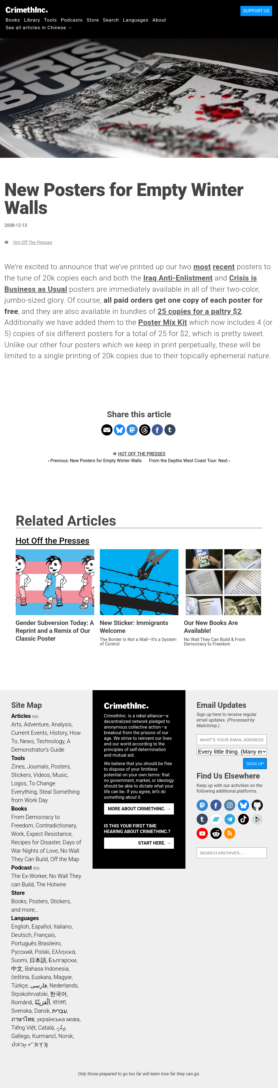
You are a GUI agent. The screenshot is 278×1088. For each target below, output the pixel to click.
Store (93, 20)
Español (41, 926)
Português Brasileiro (36, 943)
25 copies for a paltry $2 (200, 311)
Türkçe (19, 985)
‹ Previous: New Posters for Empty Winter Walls (95, 460)
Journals (38, 766)
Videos (41, 775)
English (20, 926)
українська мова (58, 1019)
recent (224, 267)
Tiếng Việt (23, 1027)
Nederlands (63, 985)
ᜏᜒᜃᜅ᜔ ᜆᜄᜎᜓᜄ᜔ (29, 1044)
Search (111, 20)
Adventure (36, 724)
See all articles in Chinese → (39, 27)
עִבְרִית (59, 1010)
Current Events (29, 732)
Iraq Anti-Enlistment (178, 278)
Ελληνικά (63, 951)
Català (46, 1027)
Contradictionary (56, 825)
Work (17, 834)
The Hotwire (51, 884)
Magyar (63, 977)
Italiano (63, 926)
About (159, 20)
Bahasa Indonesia (47, 968)
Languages (135, 20)
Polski (42, 951)
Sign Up (255, 763)
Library (32, 20)
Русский (21, 951)
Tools (50, 20)
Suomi (19, 960)
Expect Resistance (49, 834)
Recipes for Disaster (35, 842)
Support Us (256, 10)
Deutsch (21, 935)
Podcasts (72, 20)
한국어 (58, 994)
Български (63, 960)
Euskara (41, 977)
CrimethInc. (27, 10)
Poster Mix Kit (162, 322)
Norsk (65, 1036)
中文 (16, 968)
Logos (18, 783)
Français (44, 935)
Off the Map (64, 859)
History (58, 732)
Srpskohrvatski (29, 994)
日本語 (37, 960)
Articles (21, 716)
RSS (35, 717)
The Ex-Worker (29, 876)
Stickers (21, 775)
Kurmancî (44, 1036)
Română (21, 1002)
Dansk (42, 1010)
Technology (50, 741)
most (202, 267)
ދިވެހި (60, 1027)
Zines (18, 766)
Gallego (20, 1036)
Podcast (21, 867)
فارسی (38, 985)
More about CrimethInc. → (139, 808)
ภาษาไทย (23, 1019)
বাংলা (59, 1002)
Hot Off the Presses (32, 242)
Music (59, 775)
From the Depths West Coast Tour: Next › (189, 460)
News (27, 741)
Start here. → (154, 843)
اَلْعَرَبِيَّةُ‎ (42, 1002)
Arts (16, 724)
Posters (60, 766)
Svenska (21, 1010)
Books (13, 20)
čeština (20, 977)
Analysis (61, 724)
